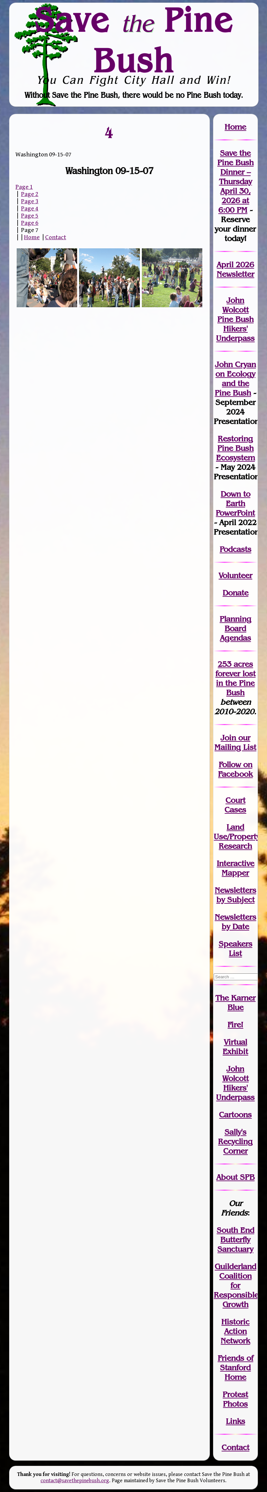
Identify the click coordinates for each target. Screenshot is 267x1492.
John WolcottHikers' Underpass (235, 1083)
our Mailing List (235, 742)
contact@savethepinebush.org (75, 1481)
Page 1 (24, 186)
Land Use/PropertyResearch (237, 836)
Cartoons (235, 1114)
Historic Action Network (235, 1331)
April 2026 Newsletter (235, 269)
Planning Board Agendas (235, 628)
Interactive (235, 863)
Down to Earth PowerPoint (235, 503)
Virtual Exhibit (235, 1046)
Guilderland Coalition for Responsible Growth (236, 1285)
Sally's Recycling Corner (235, 1141)
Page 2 (29, 194)
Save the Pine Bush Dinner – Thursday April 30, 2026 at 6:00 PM (235, 181)
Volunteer (235, 575)
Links (235, 1421)
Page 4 (29, 208)
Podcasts (235, 549)
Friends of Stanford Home (235, 1367)
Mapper (235, 873)
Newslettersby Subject (235, 894)
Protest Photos (235, 1399)
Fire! (235, 1024)
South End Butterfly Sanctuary (235, 1239)
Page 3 (29, 201)
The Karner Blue (235, 1002)
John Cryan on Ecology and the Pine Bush (235, 379)
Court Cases (235, 804)
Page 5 (29, 215)
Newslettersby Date (235, 921)
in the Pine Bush (236, 683)
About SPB (235, 1177)
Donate (235, 592)
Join (228, 737)
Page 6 (29, 222)
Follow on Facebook (235, 769)
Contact (55, 237)
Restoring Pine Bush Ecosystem (235, 448)
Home (32, 237)
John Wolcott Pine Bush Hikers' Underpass (235, 319)
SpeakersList (235, 948)
